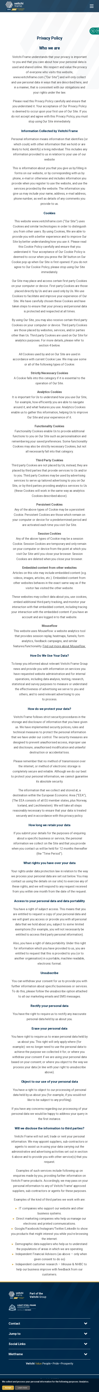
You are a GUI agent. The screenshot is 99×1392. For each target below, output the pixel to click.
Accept (8, 1388)
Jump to (48, 1333)
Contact (48, 1323)
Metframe (48, 1354)
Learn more (22, 1388)
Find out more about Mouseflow (64, 646)
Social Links (48, 1343)
